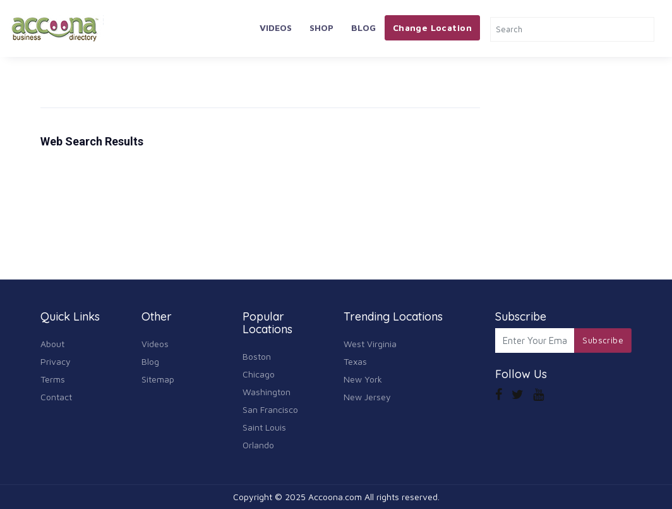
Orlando (258, 444)
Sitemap (157, 379)
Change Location (432, 27)
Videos (276, 27)
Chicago (259, 374)
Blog (363, 27)
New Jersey (367, 396)
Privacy (55, 361)
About (52, 343)
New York (363, 379)
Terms (52, 379)
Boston (257, 356)
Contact (56, 396)
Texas (355, 361)
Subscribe (602, 340)
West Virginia (370, 343)
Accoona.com (335, 496)
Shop (321, 27)
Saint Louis (264, 427)
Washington (267, 391)
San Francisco (270, 409)
